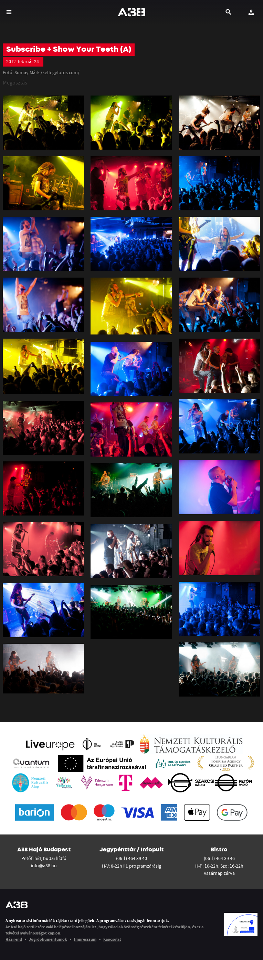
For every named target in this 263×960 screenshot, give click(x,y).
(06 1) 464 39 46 (219, 858)
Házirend (14, 939)
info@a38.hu (44, 865)
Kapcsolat (112, 939)
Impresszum (85, 939)
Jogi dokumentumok (48, 939)
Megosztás (15, 82)
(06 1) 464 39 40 (131, 858)
